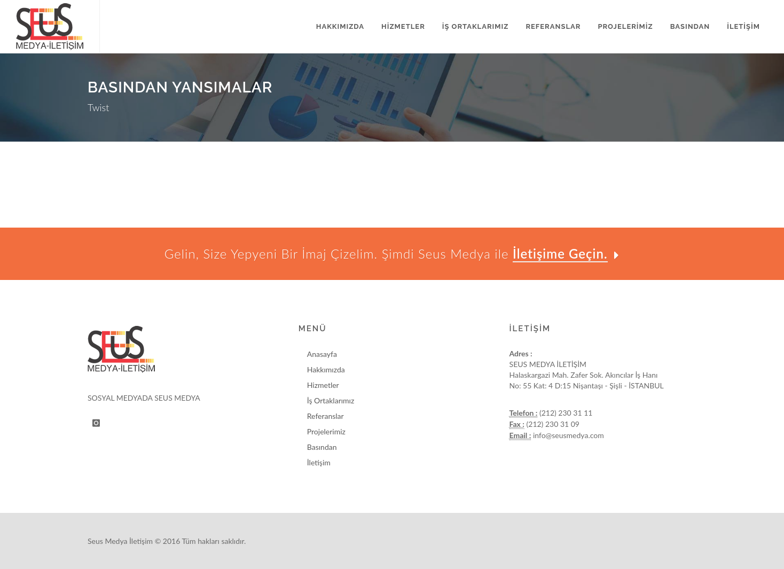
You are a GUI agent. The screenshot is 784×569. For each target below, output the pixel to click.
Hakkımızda (326, 369)
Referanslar (325, 415)
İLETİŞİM (743, 26)
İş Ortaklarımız (331, 400)
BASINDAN (690, 26)
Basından (322, 446)
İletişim (319, 462)
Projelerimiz (326, 431)
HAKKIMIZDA (340, 26)
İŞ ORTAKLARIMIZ (475, 26)
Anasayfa (322, 353)
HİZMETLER (403, 26)
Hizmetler (323, 384)
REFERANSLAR (553, 26)
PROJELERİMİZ (625, 26)
